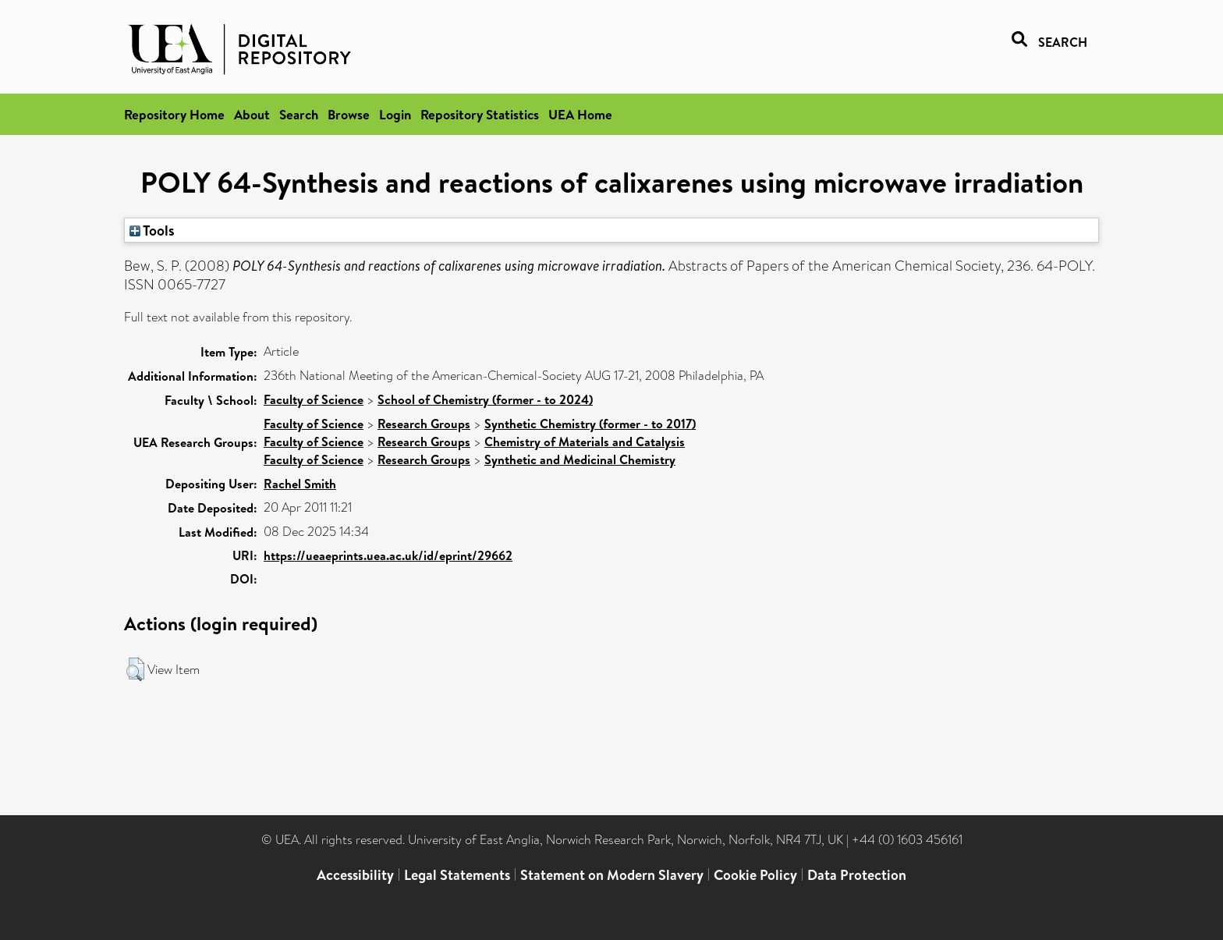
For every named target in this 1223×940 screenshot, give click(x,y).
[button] (135, 669)
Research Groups (424, 423)
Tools (152, 230)
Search (298, 114)
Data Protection (856, 875)
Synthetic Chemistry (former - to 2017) (590, 423)
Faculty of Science (313, 399)
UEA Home (580, 114)
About (252, 114)
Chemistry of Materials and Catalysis (584, 441)
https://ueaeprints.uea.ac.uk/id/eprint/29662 (388, 555)
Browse (349, 114)
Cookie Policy (755, 875)
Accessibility (355, 875)
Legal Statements (457, 875)
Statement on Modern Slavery (612, 875)
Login (395, 114)
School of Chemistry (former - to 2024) (485, 399)
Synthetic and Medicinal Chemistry (579, 459)
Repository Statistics (479, 114)
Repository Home (174, 114)
